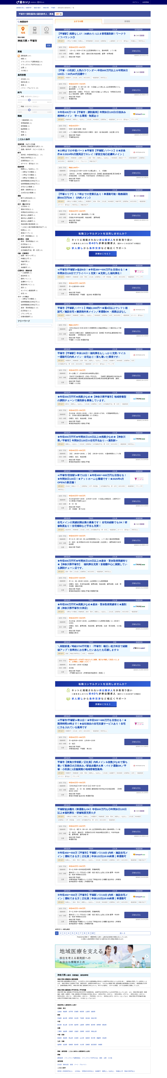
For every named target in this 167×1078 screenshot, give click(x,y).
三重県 (59, 1031)
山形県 (88, 1011)
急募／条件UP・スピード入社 (32, 149)
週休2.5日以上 (26, 209)
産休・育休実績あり (29, 241)
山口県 (82, 1038)
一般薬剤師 (26, 120)
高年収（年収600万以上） (31, 155)
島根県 (65, 1038)
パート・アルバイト (29, 88)
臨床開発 (25, 129)
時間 (46, 30)
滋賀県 (65, 1031)
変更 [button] (48, 45)
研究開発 (25, 126)
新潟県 (59, 1025)
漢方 (23, 287)
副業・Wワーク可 (28, 255)
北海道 (59, 1011)
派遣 (23, 85)
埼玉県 (76, 1018)
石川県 (71, 1025)
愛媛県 (99, 1038)
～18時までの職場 (28, 178)
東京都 (88, 1018)
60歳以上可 (25, 258)
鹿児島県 (94, 1044)
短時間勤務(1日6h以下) (30, 184)
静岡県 (99, 1025)
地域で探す (37, 8)
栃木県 (65, 1018)
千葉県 (82, 1018)
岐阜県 (93, 1025)
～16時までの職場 (28, 172)
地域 (23, 30)
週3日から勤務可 (27, 221)
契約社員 (25, 82)
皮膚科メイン (26, 282)
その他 (24, 70)
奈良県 (88, 1031)
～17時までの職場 (28, 175)
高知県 (104, 1038)
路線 (35, 30)
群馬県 (71, 1018)
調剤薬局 (25, 56)
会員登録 (145, 2)
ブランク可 (26, 314)
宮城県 (76, 1011)
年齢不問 (25, 261)
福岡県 (59, 1044)
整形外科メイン (27, 284)
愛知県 (104, 1025)
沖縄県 (100, 1044)
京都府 (71, 1031)
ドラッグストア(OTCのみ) (31, 65)
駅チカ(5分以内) (27, 198)
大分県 (82, 1044)
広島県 (76, 1038)
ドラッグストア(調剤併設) (31, 62)
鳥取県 (59, 1038)
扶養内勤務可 (26, 316)
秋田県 (82, 1011)
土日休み (25, 206)
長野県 (88, 1025)
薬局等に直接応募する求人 (31, 146)
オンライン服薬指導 (29, 290)
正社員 (24, 79)
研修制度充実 (26, 247)
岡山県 (71, 1038)
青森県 (65, 1011)
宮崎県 (88, 1044)
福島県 (93, 1011)
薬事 (23, 135)
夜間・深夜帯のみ (28, 190)
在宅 (23, 293)
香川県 (93, 1038)
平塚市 (53, 8)
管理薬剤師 (26, 123)
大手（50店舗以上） (29, 236)
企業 (23, 67)
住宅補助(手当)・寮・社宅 (31, 250)
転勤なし (25, 230)
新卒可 (24, 264)
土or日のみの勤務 (28, 193)
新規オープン (26, 233)
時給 (29, 106)
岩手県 (71, 1011)
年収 (29, 96)
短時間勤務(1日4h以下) (30, 181)
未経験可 (25, 267)
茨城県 (59, 1018)
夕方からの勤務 (27, 187)
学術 (23, 132)
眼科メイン (25, 279)
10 (93, 933)
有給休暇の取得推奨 (29, 224)
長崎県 (71, 1044)
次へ (122, 933)
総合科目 (25, 276)
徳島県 (88, 1038)
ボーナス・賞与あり (29, 163)
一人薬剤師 (26, 273)
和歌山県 (94, 1031)
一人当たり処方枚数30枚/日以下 (33, 227)
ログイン (136, 2)
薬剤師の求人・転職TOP (23, 8)
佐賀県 (65, 1044)
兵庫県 (82, 1031)
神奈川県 (46, 8)
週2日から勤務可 (27, 218)
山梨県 (82, 1025)
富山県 (65, 1025)
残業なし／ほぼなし (29, 169)
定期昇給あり (26, 161)
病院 (23, 59)
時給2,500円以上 (28, 158)
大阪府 (76, 1031)
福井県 (76, 1025)
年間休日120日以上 (29, 212)
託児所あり (25, 244)
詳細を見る (136, 51)
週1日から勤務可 (27, 215)
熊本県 (76, 1044)
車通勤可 (25, 201)
